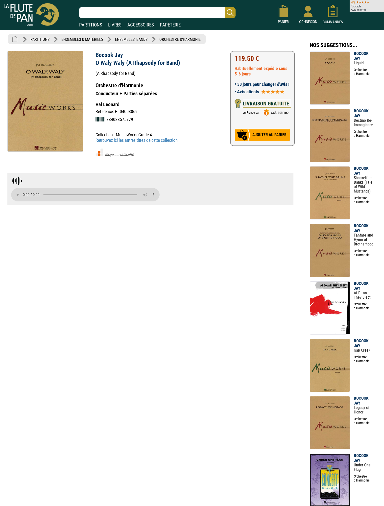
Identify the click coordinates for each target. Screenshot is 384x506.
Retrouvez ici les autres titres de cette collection (137, 140)
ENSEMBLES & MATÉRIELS (82, 39)
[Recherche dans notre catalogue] (157, 12)
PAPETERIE (170, 25)
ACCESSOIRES (140, 25)
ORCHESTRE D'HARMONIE (180, 39)
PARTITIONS (90, 25)
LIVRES (114, 25)
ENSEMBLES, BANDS (131, 39)
